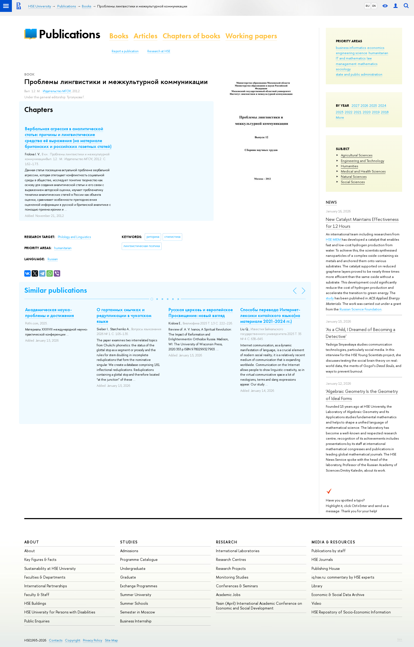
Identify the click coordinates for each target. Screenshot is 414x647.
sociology (343, 69)
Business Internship (136, 620)
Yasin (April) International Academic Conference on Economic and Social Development (259, 606)
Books (118, 35)
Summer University (135, 594)
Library (317, 585)
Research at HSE (158, 51)
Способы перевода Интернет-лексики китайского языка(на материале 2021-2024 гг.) (270, 315)
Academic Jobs (228, 594)
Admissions (129, 550)
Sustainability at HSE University (50, 568)
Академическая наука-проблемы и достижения (49, 312)
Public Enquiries (36, 620)
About (31, 541)
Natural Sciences (353, 176)
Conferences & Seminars (237, 585)
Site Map (111, 640)
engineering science (351, 52)
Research (227, 541)
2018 (385, 112)
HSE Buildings (35, 603)
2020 (367, 112)
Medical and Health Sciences (363, 171)
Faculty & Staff (36, 594)
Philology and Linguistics (74, 237)
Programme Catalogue (139, 559)
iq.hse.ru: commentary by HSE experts (343, 577)
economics (375, 47)
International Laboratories (237, 550)
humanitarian (378, 52)
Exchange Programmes (138, 585)
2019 (376, 112)
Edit (399, 639)
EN (374, 6)
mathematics (367, 63)
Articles (145, 35)
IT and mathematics (350, 58)
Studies (129, 541)
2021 (357, 112)
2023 (340, 112)
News (331, 202)
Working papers (251, 35)
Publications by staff (329, 550)
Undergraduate (132, 568)
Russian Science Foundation (360, 309)
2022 (348, 112)
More (340, 117)
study (330, 298)
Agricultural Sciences (356, 155)
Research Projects (231, 568)
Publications (69, 34)
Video (316, 603)
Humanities (349, 166)
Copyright (72, 640)
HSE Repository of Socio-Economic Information (351, 612)
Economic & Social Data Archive (338, 594)
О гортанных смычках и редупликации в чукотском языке (124, 315)
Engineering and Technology (362, 160)
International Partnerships (45, 585)
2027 (355, 105)
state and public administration (359, 74)
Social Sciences (353, 181)
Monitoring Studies (232, 577)
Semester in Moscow (137, 612)
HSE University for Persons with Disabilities (59, 612)
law (369, 58)
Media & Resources (333, 541)
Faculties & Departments (44, 577)
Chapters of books (191, 35)
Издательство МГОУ (57, 91)
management (346, 63)
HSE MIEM (334, 239)
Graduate (128, 577)
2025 (373, 105)
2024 (382, 105)
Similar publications (55, 290)
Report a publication (125, 51)
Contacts (55, 640)
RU (368, 6)
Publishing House (326, 568)
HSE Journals (322, 559)
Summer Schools (134, 603)
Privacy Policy (92, 640)
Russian (53, 259)
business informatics (351, 47)
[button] (151, 299)
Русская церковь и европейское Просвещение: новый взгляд (200, 312)
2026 (364, 105)
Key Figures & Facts (40, 559)
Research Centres (231, 559)
